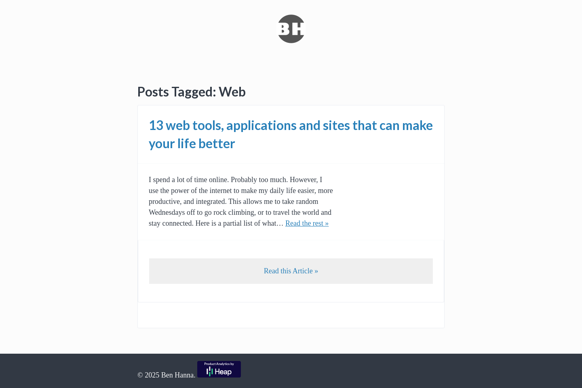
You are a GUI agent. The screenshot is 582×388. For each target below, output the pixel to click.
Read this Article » (291, 271)
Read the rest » (307, 223)
